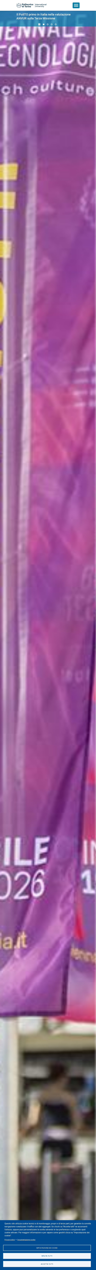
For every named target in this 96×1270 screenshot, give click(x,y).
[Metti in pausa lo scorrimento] (39, 24)
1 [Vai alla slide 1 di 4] (43, 24)
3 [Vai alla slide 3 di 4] (51, 24)
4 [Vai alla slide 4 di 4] (55, 24)
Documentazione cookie (26, 1239)
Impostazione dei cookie (46, 1248)
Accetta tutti (47, 1264)
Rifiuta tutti (47, 1256)
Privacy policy (10, 1239)
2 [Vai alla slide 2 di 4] (47, 24)
